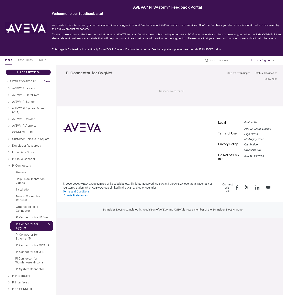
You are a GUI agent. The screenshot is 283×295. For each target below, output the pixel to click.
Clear (47, 81)
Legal (222, 122)
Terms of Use (227, 133)
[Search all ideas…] (228, 60)
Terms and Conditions (76, 191)
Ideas (8, 60)
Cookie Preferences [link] (76, 195)
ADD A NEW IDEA (28, 72)
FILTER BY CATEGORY (21, 81)
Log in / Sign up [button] (263, 60)
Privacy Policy (228, 144)
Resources (25, 60)
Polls (42, 60)
